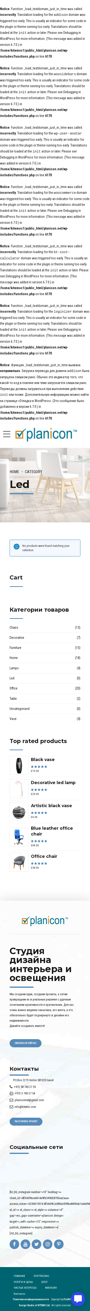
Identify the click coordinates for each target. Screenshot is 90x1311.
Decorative (17, 634)
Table (13, 695)
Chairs (14, 624)
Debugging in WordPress (16, 156)
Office (14, 685)
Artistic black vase (51, 802)
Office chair (44, 852)
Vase (13, 715)
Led (12, 675)
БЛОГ (45, 1278)
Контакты (19, 1290)
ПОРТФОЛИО (41, 1272)
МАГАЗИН (51, 1284)
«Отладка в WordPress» (34, 397)
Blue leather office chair (52, 827)
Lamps (14, 664)
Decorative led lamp (53, 778)
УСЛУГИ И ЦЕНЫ (23, 1278)
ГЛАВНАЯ (19, 1272)
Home (14, 468)
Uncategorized (20, 705)
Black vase (43, 755)
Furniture (15, 644)
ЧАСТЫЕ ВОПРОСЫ (25, 1284)
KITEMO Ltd (44, 1301)
